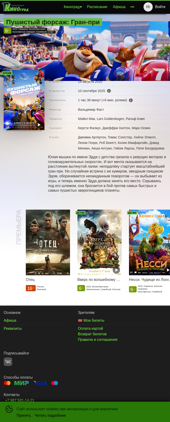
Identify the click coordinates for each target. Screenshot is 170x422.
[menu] (83, 7)
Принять (24, 415)
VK (8, 361)
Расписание (97, 7)
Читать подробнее (50, 415)
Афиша (119, 7)
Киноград (72, 7)
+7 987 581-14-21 (19, 400)
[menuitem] (72, 7)
